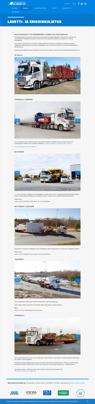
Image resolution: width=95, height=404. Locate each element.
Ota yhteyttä (67, 8)
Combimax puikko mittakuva (64, 143)
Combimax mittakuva (50, 143)
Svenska (67, 3)
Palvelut (26, 8)
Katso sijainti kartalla (78, 383)
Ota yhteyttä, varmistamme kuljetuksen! (25, 371)
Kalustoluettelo (40, 8)
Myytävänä (15, 12)
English (74, 3)
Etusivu (14, 8)
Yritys (54, 8)
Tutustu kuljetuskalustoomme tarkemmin (25, 146)
